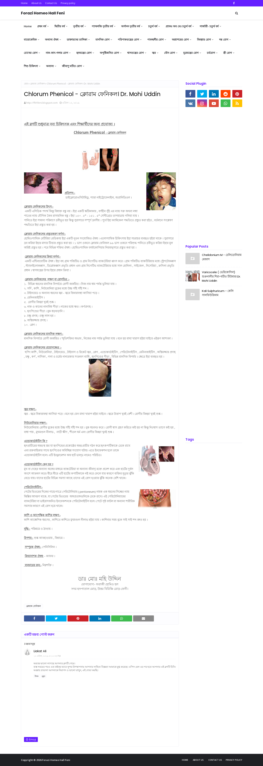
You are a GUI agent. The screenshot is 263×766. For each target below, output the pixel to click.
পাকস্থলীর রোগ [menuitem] (155, 39)
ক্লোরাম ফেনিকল (37, 83)
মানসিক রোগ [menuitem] (102, 39)
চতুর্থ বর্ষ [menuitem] (152, 26)
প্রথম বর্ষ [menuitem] (41, 26)
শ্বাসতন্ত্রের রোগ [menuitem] (135, 53)
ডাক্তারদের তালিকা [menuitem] (77, 39)
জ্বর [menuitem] (154, 53)
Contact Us (51, 3)
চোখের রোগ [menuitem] (30, 53)
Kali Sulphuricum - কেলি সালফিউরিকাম (218, 293)
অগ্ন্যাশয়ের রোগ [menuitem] (180, 39)
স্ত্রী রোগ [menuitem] (227, 53)
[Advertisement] (213, 176)
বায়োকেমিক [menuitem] (30, 39)
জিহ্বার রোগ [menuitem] (204, 39)
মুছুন (43, 676)
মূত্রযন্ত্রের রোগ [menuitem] (191, 53)
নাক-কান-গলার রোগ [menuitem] (57, 53)
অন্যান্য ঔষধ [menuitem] (51, 39)
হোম (26, 83)
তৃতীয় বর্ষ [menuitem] (78, 26)
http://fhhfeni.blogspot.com (42, 102)
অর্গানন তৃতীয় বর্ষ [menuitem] (130, 26)
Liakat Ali (39, 651)
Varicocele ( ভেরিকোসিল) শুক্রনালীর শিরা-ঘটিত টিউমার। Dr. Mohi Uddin (221, 276)
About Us (36, 3)
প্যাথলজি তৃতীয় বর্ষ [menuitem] (102, 26)
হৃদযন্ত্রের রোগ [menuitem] (84, 53)
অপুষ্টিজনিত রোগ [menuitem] (109, 53)
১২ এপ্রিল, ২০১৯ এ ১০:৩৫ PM (47, 655)
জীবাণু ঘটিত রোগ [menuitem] (72, 66)
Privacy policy (68, 3)
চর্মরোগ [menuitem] (211, 53)
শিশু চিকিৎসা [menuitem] (31, 66)
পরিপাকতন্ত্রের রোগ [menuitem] (128, 39)
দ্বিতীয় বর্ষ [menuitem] (59, 26)
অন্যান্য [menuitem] (50, 66)
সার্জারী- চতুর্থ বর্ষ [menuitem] (209, 26)
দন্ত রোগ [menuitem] (223, 39)
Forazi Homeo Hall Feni (43, 13)
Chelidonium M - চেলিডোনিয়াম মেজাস (221, 257)
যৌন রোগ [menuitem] (169, 53)
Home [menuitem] (28, 26)
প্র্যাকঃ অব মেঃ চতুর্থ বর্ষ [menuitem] (178, 26)
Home (24, 3)
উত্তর (37, 676)
